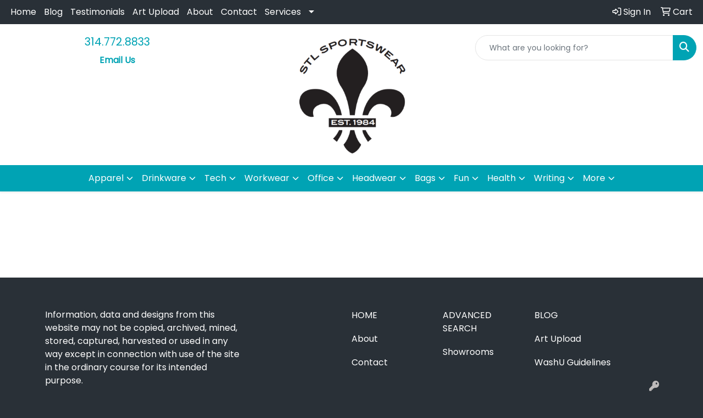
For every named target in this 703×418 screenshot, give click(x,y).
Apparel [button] (106, 178)
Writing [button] (549, 178)
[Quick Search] (574, 47)
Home (23, 11)
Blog (53, 11)
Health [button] (501, 178)
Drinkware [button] (164, 178)
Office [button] (321, 178)
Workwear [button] (266, 178)
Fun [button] (461, 178)
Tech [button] (215, 178)
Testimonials (97, 11)
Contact (239, 11)
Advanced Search (467, 322)
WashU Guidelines (572, 362)
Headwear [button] (374, 178)
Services (283, 11)
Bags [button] (425, 178)
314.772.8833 (117, 41)
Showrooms (468, 352)
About (200, 11)
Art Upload (155, 11)
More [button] (594, 178)
